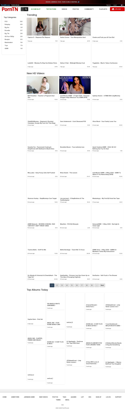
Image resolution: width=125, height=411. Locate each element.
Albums (73, 397)
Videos (64, 9)
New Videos (43, 397)
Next (102, 285)
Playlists (103, 9)
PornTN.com (65, 408)
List (82, 397)
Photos (76, 9)
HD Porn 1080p (14, 36)
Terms (58, 400)
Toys (14, 45)
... (96, 285)
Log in (115, 5)
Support (118, 397)
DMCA (67, 400)
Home (5, 397)
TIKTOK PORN (51, 9)
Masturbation (14, 42)
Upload (118, 9)
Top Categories (10, 17)
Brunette (14, 30)
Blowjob (14, 39)
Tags (64, 397)
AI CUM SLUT (36, 9)
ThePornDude (15, 5)
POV (14, 21)
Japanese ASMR (29, 397)
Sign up (108, 5)
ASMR (14, 48)
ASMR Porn (15, 397)
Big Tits (14, 33)
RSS (90, 397)
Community (89, 9)
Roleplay (14, 24)
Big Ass (14, 27)
